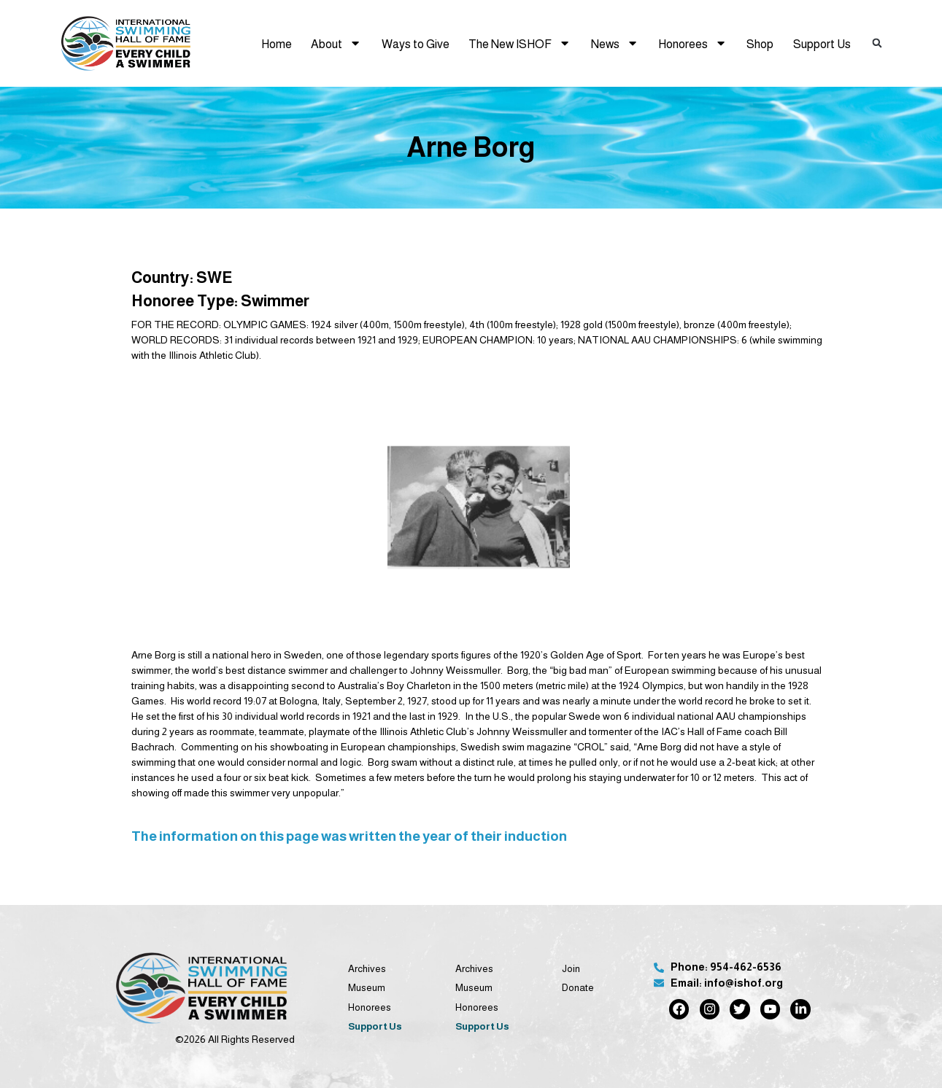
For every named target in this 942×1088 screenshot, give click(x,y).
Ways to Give (415, 43)
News (614, 43)
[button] (877, 44)
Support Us (822, 43)
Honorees (692, 43)
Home (276, 43)
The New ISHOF (519, 43)
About (336, 43)
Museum (366, 987)
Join (571, 968)
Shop (759, 43)
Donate (578, 987)
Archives (367, 968)
